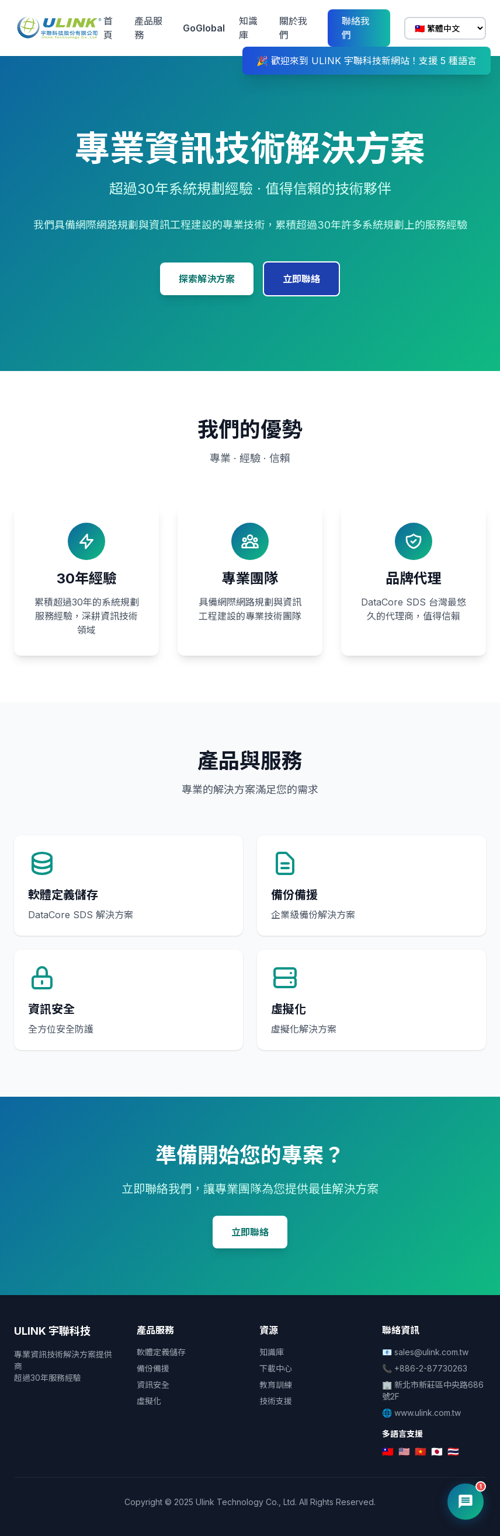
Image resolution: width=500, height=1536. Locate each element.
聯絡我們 (356, 28)
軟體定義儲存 (161, 1352)
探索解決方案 (207, 279)
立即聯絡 (301, 279)
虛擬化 (149, 1401)
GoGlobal (204, 28)
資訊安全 (153, 1385)
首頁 (108, 28)
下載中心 (275, 1368)
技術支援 (275, 1401)
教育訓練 (275, 1385)
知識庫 (248, 28)
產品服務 (148, 28)
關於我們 (293, 28)
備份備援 (153, 1368)
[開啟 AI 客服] (465, 1501)
